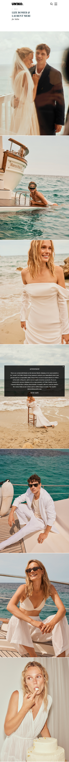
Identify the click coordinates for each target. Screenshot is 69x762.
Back (16, 9)
